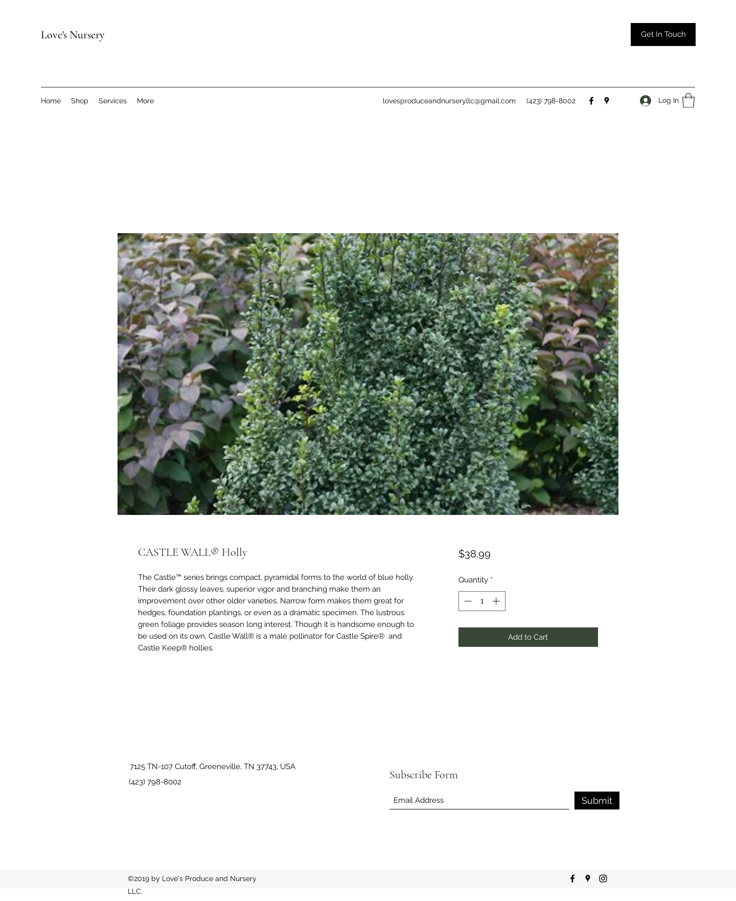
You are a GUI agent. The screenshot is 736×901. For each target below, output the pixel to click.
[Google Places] (607, 101)
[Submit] (596, 800)
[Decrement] (467, 601)
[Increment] (497, 601)
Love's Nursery (73, 34)
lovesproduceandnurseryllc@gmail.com (449, 101)
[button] (663, 34)
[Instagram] (603, 878)
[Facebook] (591, 101)
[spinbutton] (481, 601)
